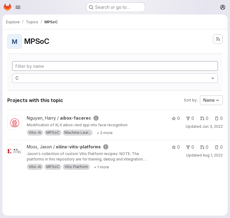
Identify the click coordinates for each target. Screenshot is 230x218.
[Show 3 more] (104, 132)
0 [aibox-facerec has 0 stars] (176, 118)
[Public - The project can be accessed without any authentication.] (96, 118)
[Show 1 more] (101, 166)
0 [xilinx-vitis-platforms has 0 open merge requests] (204, 147)
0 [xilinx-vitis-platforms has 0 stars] (176, 147)
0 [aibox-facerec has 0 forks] (190, 118)
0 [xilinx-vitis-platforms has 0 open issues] (219, 147)
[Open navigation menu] (18, 7)
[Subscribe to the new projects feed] (218, 39)
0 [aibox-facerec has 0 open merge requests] (204, 118)
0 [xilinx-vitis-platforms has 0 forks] (190, 147)
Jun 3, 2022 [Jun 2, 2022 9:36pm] (212, 126)
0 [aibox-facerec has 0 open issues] (219, 118)
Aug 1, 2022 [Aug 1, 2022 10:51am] (213, 155)
